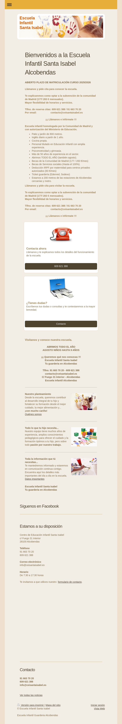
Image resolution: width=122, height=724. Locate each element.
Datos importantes (35, 479)
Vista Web (99, 708)
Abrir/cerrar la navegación (61, 4)
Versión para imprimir (30, 705)
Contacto (61, 323)
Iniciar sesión (98, 705)
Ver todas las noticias (31, 695)
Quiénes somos (33, 414)
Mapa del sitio (53, 705)
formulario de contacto (70, 582)
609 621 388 (61, 266)
